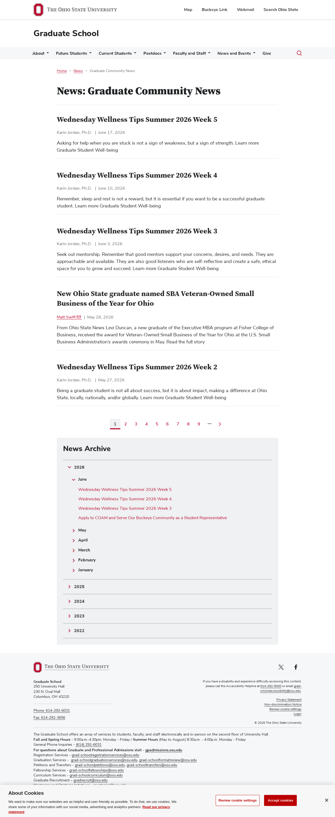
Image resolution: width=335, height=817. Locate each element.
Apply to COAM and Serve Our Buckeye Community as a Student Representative (152, 518)
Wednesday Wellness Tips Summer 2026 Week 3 (125, 508)
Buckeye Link (214, 10)
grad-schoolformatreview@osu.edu (168, 760)
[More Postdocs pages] (163, 54)
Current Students (115, 53)
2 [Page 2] (125, 424)
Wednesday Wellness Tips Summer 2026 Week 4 (125, 499)
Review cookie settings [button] (285, 709)
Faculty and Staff (189, 53)
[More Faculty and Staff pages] (208, 54)
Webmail (245, 10)
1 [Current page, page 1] (115, 424)
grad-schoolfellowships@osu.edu (96, 770)
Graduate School (66, 33)
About (38, 53)
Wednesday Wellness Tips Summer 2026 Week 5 (125, 489)
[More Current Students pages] (134, 54)
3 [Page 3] (136, 424)
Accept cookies (280, 806)
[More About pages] (46, 54)
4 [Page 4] (146, 424)
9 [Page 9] (199, 424)
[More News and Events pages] (253, 54)
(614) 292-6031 (89, 745)
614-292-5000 (270, 686)
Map (188, 10)
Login (298, 714)
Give (267, 53)
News (78, 71)
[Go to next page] (220, 424)
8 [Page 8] (188, 424)
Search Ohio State (281, 10)
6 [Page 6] (167, 424)
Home (62, 71)
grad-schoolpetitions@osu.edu (100, 765)
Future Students (71, 53)
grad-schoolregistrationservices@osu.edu (105, 755)
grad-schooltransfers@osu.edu (152, 765)
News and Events (234, 53)
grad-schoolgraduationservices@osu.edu (104, 760)
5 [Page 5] (157, 424)
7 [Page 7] (178, 424)
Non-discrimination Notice (283, 704)
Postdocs (152, 53)
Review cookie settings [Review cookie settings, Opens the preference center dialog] (238, 806)
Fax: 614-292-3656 (49, 718)
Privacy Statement (289, 699)
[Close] (326, 806)
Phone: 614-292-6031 (52, 710)
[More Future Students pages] (89, 54)
